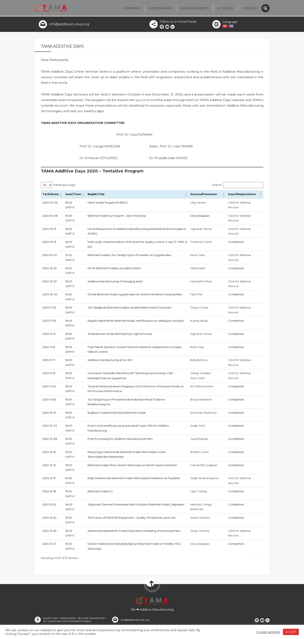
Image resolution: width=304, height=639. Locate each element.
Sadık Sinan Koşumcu (204, 479)
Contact (249, 8)
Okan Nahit (197, 269)
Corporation (160, 8)
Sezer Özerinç (200, 532)
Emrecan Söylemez (203, 414)
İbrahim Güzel (199, 453)
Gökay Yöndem (200, 374)
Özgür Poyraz (199, 308)
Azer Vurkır (197, 379)
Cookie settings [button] (268, 632)
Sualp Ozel (197, 426)
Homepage (132, 8)
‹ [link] (253, 559)
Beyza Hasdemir (201, 400)
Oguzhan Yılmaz (201, 230)
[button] (61, 195)
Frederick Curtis (201, 243)
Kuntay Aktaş (199, 322)
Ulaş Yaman (198, 203)
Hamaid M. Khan (201, 282)
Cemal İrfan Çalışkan (203, 466)
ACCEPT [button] (290, 631)
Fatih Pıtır (196, 295)
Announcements (195, 8)
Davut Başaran (200, 545)
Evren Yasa (197, 256)
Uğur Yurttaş (198, 492)
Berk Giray (197, 348)
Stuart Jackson (200, 518)
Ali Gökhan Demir (202, 387)
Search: (217, 186)
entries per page (64, 186)
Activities (225, 8)
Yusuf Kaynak (199, 440)
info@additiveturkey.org (69, 25)
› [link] (260, 559)
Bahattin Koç (199, 361)
